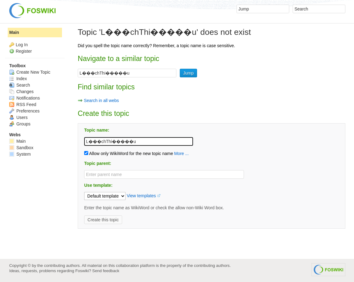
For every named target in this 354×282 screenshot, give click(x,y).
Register (24, 51)
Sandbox (21, 147)
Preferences (24, 110)
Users (18, 117)
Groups (20, 123)
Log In (22, 44)
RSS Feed (22, 104)
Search (19, 85)
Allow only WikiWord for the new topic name (128, 153)
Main (14, 32)
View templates (141, 195)
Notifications (24, 98)
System (20, 154)
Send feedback (105, 270)
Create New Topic (29, 72)
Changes (21, 91)
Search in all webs (101, 100)
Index (18, 78)
